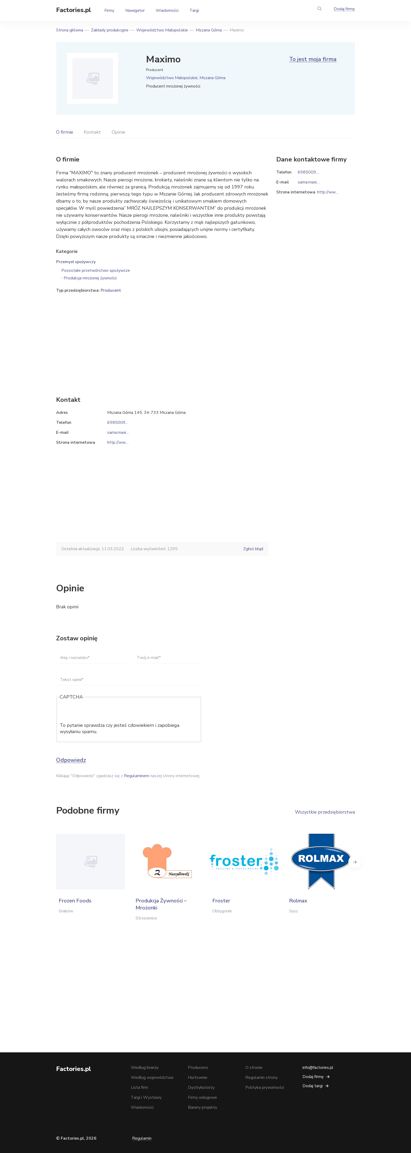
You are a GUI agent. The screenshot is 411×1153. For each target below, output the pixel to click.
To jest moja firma (313, 59)
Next (354, 861)
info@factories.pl (317, 1067)
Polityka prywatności (264, 1087)
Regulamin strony (261, 1077)
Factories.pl (73, 10)
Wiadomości (167, 10)
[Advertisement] (162, 336)
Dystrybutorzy (201, 1087)
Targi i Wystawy (146, 1097)
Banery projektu (202, 1107)
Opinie (118, 132)
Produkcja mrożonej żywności (90, 278)
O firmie (64, 132)
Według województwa (152, 1077)
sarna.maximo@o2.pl (126, 432)
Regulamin (142, 1138)
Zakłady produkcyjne (109, 30)
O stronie (253, 1067)
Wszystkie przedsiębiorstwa (325, 812)
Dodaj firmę (344, 9)
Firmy (109, 10)
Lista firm (139, 1087)
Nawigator (135, 10)
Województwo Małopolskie (162, 30)
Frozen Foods (75, 900)
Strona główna (69, 30)
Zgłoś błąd (253, 549)
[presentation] (99, 712)
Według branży (145, 1067)
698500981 (119, 422)
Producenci (198, 1067)
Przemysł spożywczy (76, 262)
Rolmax (298, 900)
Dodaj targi (312, 1086)
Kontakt (92, 132)
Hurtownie (197, 1077)
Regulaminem (136, 776)
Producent (111, 290)
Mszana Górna (209, 30)
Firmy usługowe (202, 1097)
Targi (194, 10)
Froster (221, 900)
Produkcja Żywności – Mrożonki (161, 904)
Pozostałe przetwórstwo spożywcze (95, 270)
